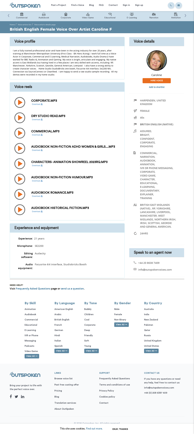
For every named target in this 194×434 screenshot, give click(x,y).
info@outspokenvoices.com (159, 388)
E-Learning (147, 187)
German (58, 330)
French (58, 325)
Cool (86, 320)
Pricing (58, 391)
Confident (147, 138)
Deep (87, 330)
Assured (145, 131)
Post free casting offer (66, 385)
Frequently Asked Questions (33, 288)
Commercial (148, 153)
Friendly (88, 335)
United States (151, 346)
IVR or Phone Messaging (156, 168)
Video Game (147, 175)
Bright (144, 135)
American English (63, 309)
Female (144, 111)
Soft (86, 341)
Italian (57, 341)
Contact (103, 403)
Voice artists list (24, 25)
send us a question (72, 288)
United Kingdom (152, 341)
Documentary (149, 190)
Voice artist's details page (44, 25)
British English (61, 320)
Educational (148, 183)
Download (37, 104)
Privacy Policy (106, 391)
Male (116, 309)
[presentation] (8, 14)
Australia (149, 309)
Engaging (146, 146)
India (146, 314)
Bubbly (87, 309)
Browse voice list (63, 379)
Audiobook (147, 160)
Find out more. (94, 428)
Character (147, 179)
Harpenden (147, 100)
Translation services (65, 403)
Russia (147, 335)
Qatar (147, 330)
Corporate (147, 142)
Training (146, 198)
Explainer (146, 194)
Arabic (57, 314)
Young (87, 346)
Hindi (57, 335)
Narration (147, 156)
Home (12, 25)
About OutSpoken (64, 409)
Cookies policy (107, 397)
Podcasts (29, 346)
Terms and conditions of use (114, 385)
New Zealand (151, 320)
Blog (56, 397)
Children (89, 314)
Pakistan (148, 325)
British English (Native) (156, 124)
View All (31, 356)
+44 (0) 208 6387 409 (155, 393)
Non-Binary (120, 320)
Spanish (58, 346)
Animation (147, 164)
